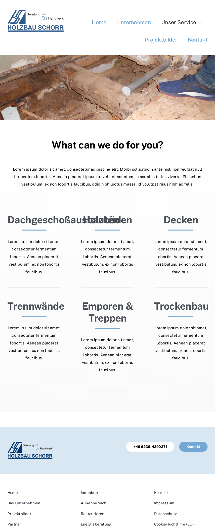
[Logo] (35, 11)
